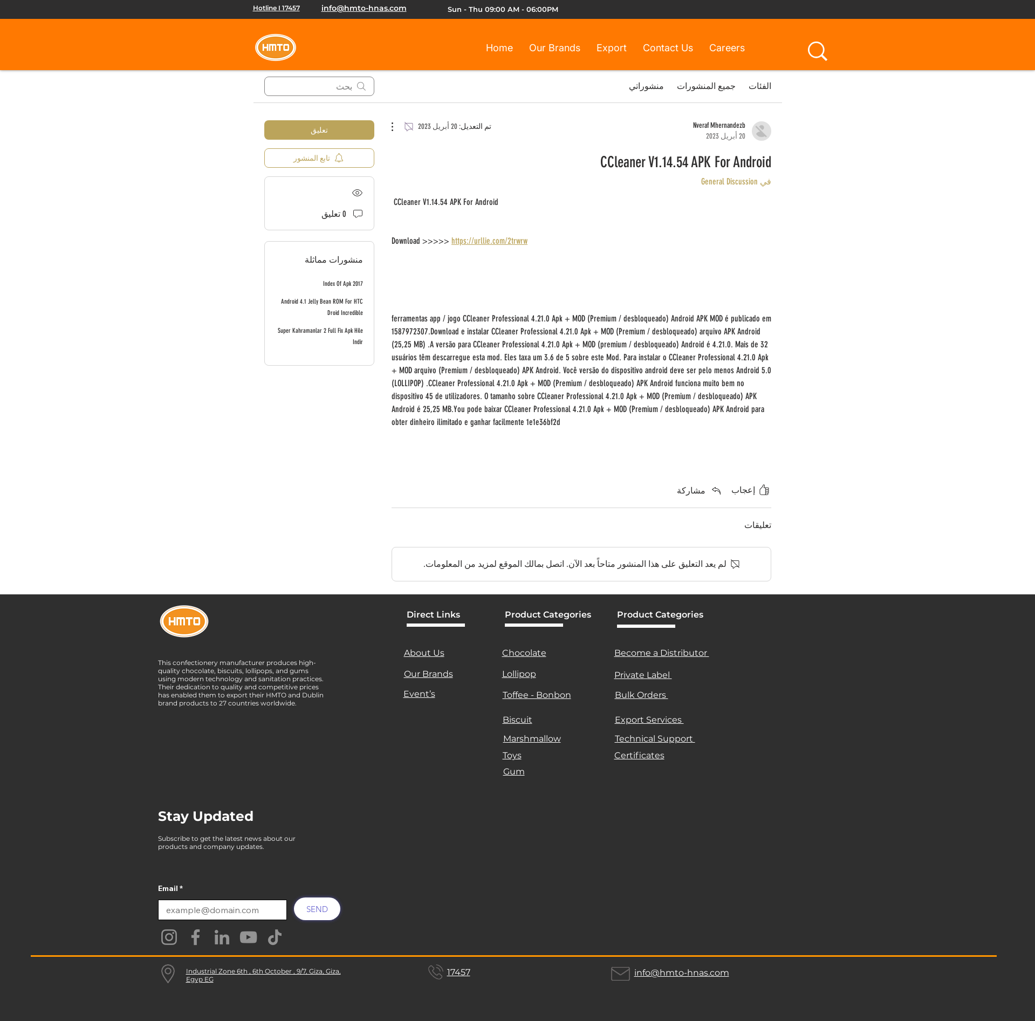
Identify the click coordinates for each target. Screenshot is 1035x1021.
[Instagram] (169, 937)
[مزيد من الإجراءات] (398, 126)
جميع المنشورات (706, 86)
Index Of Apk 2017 (343, 283)
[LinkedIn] (221, 937)
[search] (319, 86)
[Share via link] (700, 490)
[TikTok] (274, 937)
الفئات (760, 86)
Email (168, 888)
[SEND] (317, 908)
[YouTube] (248, 937)
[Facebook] (195, 937)
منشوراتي (646, 86)
